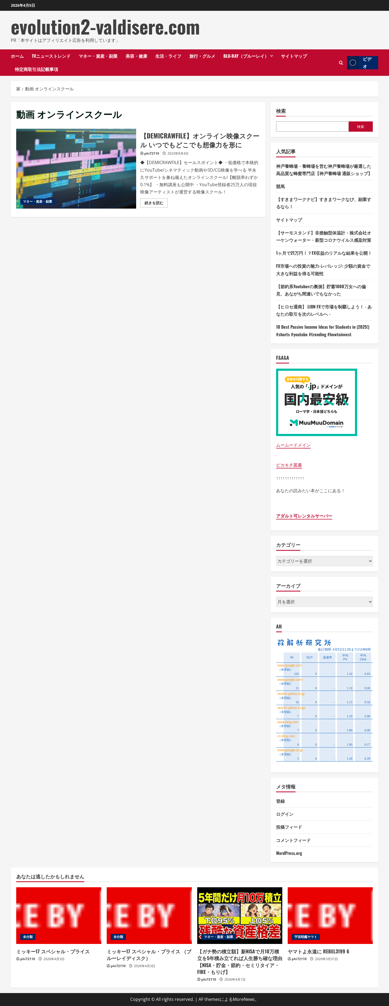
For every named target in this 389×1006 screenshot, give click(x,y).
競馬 (280, 186)
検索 (281, 110)
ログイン (284, 814)
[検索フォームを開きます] (341, 62)
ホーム (17, 56)
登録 (280, 801)
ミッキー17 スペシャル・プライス (53, 951)
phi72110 (151, 153)
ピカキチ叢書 (289, 465)
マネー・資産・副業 (98, 56)
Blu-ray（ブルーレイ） (246, 56)
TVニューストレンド (51, 56)
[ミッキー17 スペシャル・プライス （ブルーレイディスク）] (149, 915)
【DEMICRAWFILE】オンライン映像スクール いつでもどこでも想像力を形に (76, 169)
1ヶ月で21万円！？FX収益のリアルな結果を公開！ (324, 253)
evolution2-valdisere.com (105, 26)
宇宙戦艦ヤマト (305, 936)
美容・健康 (136, 56)
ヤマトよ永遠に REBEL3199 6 (318, 951)
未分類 (28, 936)
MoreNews (244, 999)
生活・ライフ (168, 56)
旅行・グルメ (202, 56)
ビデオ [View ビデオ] (359, 62)
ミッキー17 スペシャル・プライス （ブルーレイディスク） (149, 954)
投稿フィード (289, 827)
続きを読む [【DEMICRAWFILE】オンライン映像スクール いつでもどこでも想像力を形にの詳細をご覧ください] (156, 204)
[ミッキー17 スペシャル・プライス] (58, 915)
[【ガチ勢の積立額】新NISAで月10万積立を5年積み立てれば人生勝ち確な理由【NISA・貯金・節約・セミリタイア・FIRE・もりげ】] (239, 915)
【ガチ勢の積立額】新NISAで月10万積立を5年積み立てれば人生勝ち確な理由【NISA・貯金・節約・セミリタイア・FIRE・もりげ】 (239, 961)
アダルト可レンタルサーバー (304, 516)
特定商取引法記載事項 (36, 69)
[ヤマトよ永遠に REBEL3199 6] (330, 915)
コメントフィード (293, 840)
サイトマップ (294, 56)
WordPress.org (289, 853)
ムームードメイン (293, 445)
